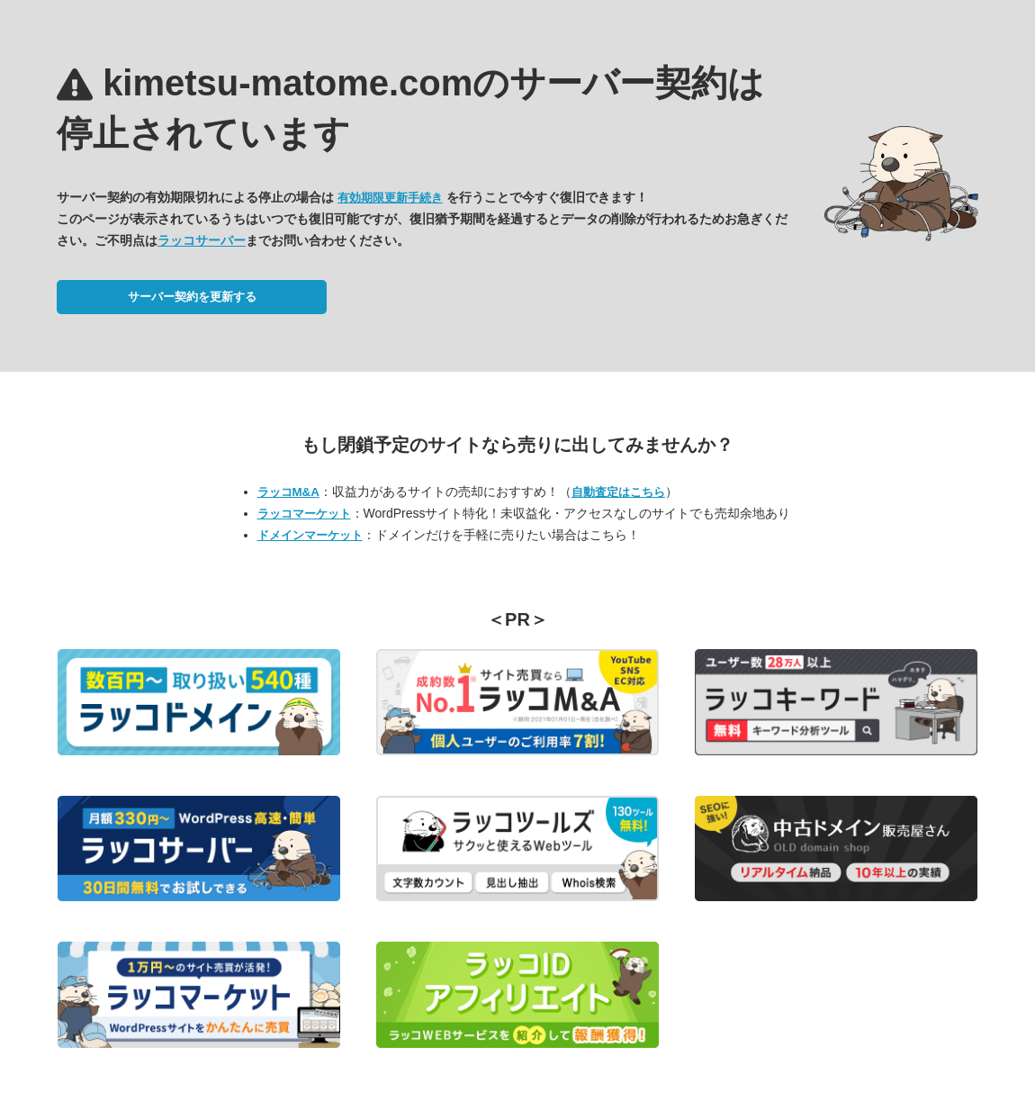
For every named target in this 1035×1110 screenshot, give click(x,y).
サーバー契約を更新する (192, 296)
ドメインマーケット (310, 535)
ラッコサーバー (202, 240)
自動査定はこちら (618, 492)
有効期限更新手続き (390, 197)
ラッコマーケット (304, 513)
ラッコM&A (288, 492)
